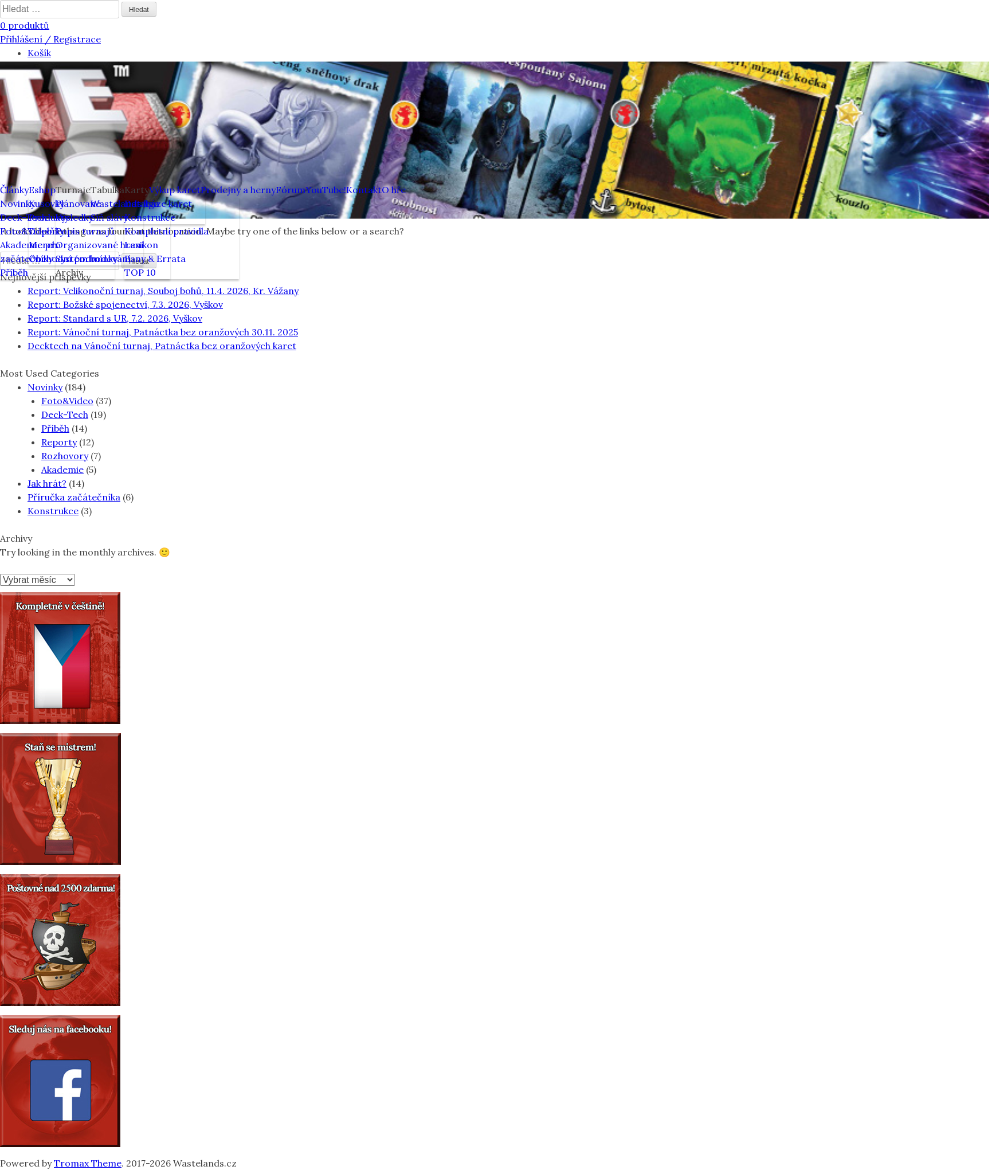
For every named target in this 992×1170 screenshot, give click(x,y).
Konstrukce (149, 217)
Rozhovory (64, 455)
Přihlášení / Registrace (50, 39)
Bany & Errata (155, 258)
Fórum (290, 189)
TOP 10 (140, 272)
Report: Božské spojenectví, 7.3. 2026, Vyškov (125, 304)
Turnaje (73, 189)
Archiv (69, 272)
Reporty (59, 442)
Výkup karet (175, 189)
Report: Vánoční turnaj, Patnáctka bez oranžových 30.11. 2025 (163, 332)
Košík (39, 52)
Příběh (55, 428)
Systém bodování (93, 258)
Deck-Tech (64, 414)
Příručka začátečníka (74, 497)
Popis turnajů (85, 231)
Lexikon (141, 245)
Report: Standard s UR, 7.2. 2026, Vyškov (115, 318)
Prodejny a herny (238, 189)
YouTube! (325, 189)
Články (14, 189)
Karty (136, 189)
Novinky (45, 387)
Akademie (62, 469)
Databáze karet (158, 203)
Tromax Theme (87, 1163)
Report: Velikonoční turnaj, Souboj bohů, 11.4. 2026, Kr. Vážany (163, 290)
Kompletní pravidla (166, 231)
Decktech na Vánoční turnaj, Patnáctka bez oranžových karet (162, 345)
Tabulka (107, 189)
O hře (394, 189)
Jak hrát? (47, 483)
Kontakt (364, 189)
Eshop (42, 189)
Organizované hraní (100, 245)
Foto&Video (67, 400)
